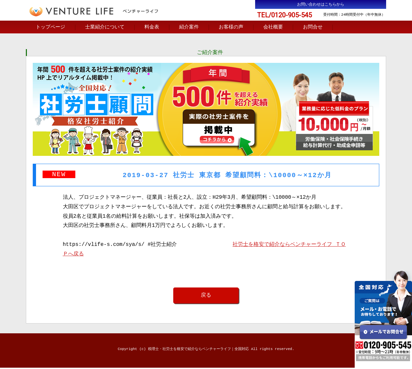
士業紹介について (104, 27)
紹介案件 (189, 27)
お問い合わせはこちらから (320, 4)
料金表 (151, 27)
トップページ (50, 27)
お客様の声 (231, 27)
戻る (206, 296)
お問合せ (313, 27)
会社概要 (273, 27)
